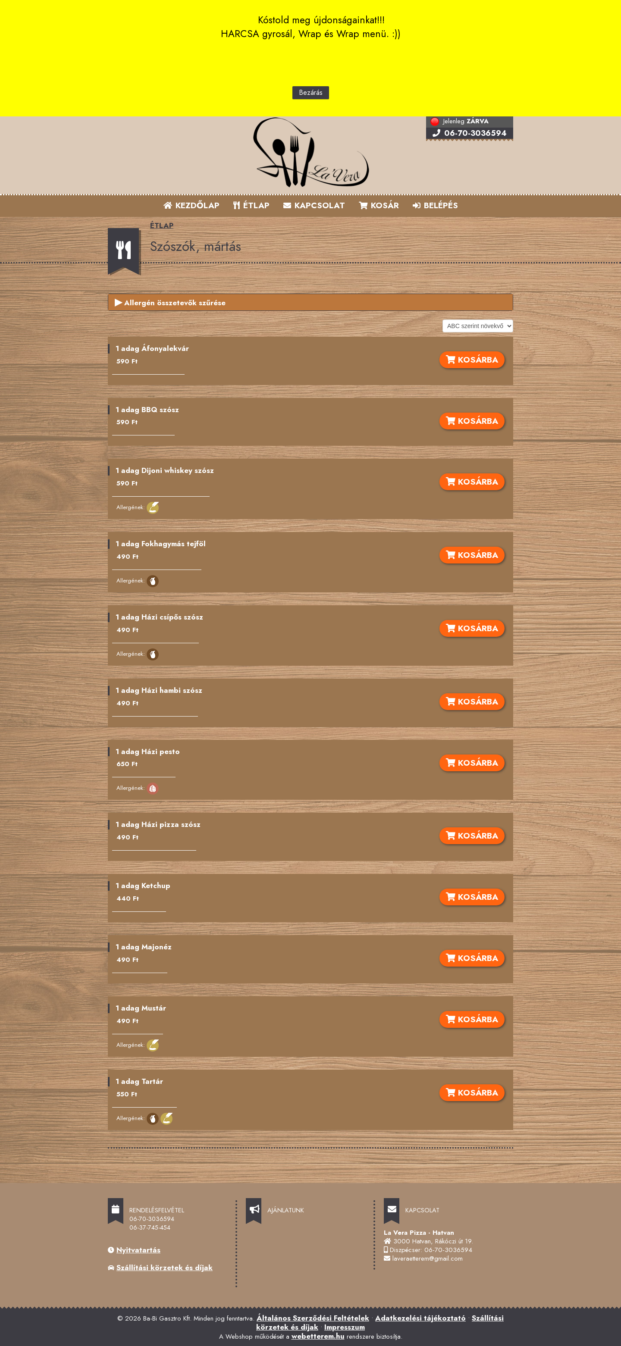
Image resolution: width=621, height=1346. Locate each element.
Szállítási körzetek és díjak (164, 1267)
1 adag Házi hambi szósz (159, 690)
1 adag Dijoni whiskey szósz (165, 470)
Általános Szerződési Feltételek (313, 1318)
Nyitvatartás (138, 1250)
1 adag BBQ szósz (147, 409)
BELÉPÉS (435, 205)
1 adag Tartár (139, 1081)
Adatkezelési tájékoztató (420, 1318)
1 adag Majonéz (144, 947)
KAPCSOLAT (314, 205)
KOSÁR (379, 205)
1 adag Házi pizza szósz (158, 824)
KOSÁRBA (472, 360)
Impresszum (344, 1327)
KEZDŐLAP (191, 205)
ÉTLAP (251, 205)
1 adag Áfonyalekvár (152, 348)
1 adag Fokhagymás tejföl (161, 543)
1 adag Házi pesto (148, 751)
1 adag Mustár (141, 1008)
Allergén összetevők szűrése (170, 302)
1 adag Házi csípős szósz (159, 617)
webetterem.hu (318, 1336)
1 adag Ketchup (143, 885)
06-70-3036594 (470, 133)
